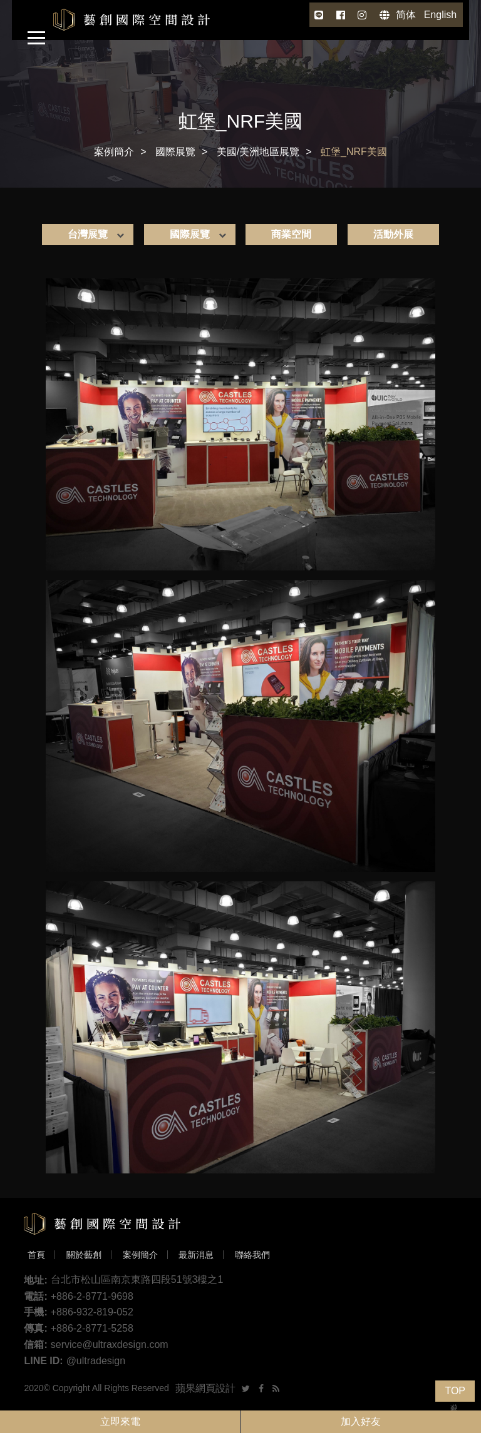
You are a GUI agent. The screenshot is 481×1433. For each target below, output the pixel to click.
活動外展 (400, 235)
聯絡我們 (253, 1266)
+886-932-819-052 (92, 1323)
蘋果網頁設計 (205, 1399)
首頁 (32, 1266)
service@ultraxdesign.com (109, 1355)
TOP (455, 1390)
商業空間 (294, 235)
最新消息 (196, 1266)
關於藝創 (81, 1266)
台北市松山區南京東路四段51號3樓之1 (137, 1290)
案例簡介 (114, 151)
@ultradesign (96, 1372)
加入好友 (361, 1421)
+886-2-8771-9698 (92, 1307)
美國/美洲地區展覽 (258, 151)
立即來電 (120, 1421)
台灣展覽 (81, 235)
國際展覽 (175, 151)
